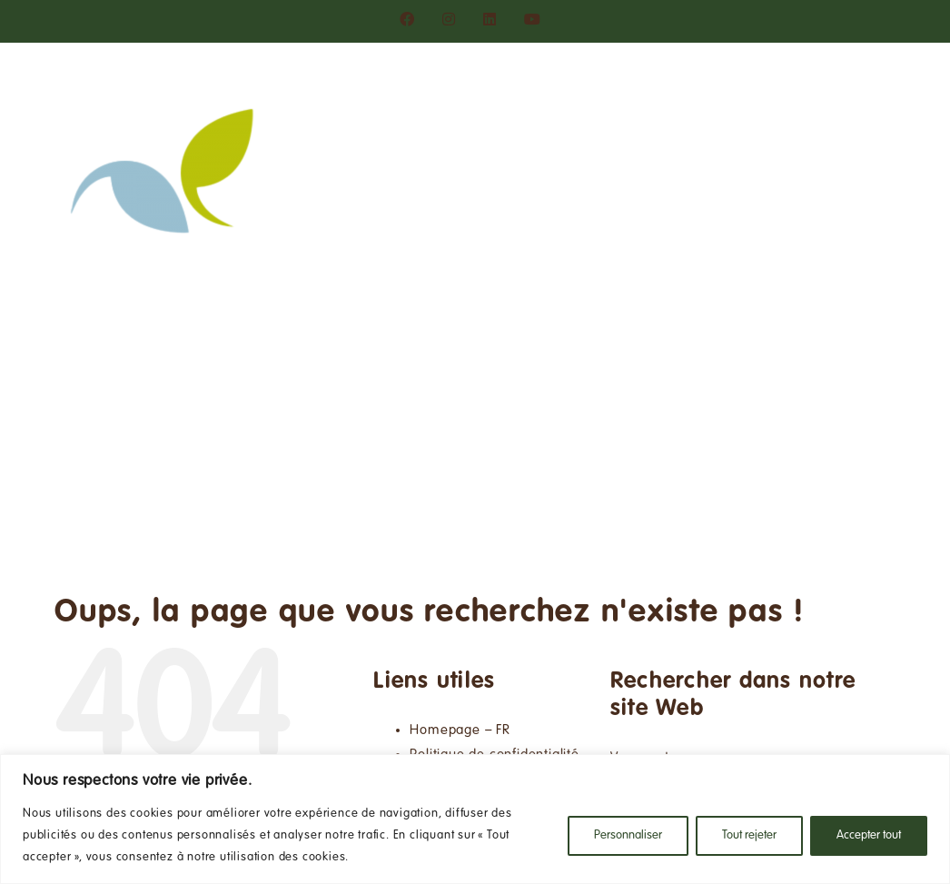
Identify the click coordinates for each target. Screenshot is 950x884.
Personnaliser (628, 835)
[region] (475, 819)
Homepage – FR (460, 730)
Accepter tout (868, 835)
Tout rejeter (749, 835)
